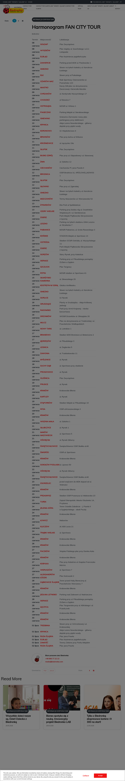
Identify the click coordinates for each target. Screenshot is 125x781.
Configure (86, 775)
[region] (62, 775)
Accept (100, 775)
